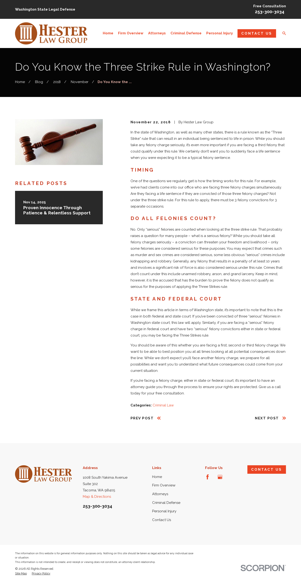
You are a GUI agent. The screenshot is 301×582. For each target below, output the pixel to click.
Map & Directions (97, 496)
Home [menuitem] (108, 33)
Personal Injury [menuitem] (219, 33)
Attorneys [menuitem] (157, 33)
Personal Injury (164, 511)
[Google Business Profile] (220, 476)
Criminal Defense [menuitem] (186, 33)
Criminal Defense (166, 503)
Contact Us (256, 33)
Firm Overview (163, 485)
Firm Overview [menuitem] (130, 33)
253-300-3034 (269, 11)
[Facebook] (207, 476)
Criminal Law (163, 405)
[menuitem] (21, 573)
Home (157, 477)
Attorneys (160, 494)
